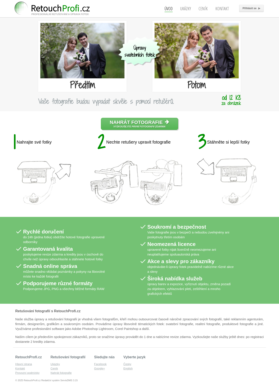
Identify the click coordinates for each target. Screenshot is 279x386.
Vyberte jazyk (134, 357)
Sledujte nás (104, 357)
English (128, 368)
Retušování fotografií (68, 357)
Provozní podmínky (27, 372)
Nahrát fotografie (139, 123)
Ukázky (185, 9)
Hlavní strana (23, 364)
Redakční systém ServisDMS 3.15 (59, 380)
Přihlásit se (251, 8)
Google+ (99, 368)
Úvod (169, 9)
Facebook (100, 364)
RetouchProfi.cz (28, 357)
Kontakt (222, 9)
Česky (127, 364)
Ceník (203, 9)
